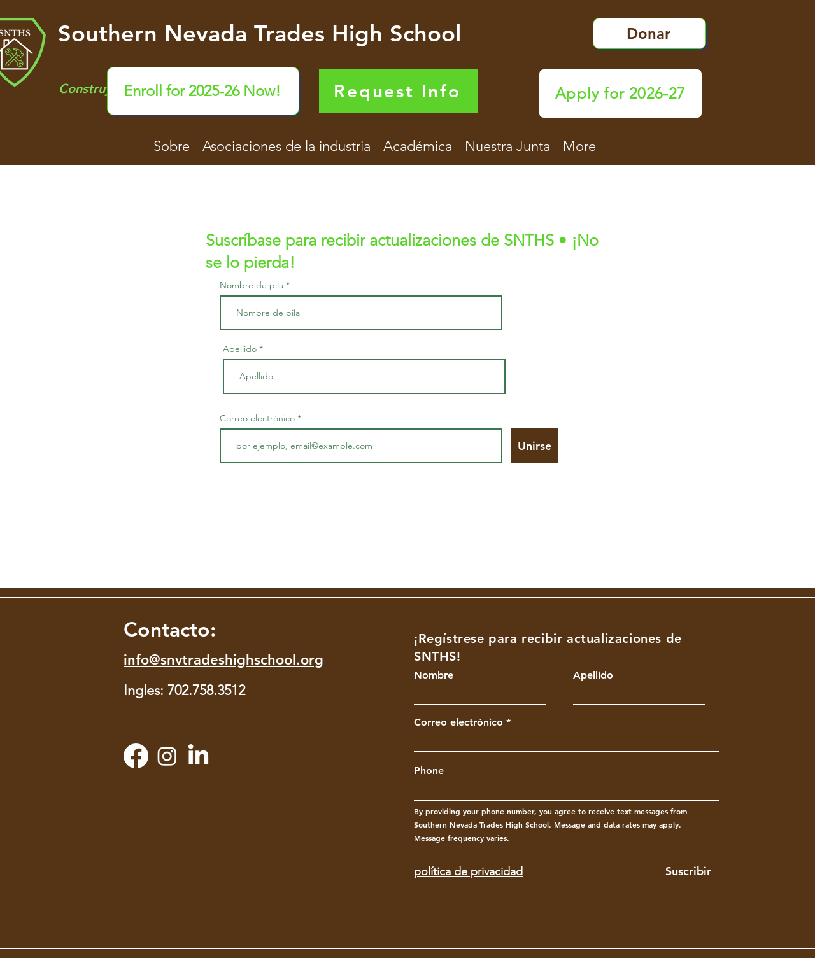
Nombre (433, 675)
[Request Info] (398, 91)
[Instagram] (167, 755)
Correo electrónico (257, 418)
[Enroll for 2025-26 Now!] (203, 91)
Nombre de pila (251, 285)
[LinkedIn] (198, 755)
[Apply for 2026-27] (620, 93)
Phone (429, 771)
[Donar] (649, 33)
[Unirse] (534, 445)
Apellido (240, 348)
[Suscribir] (675, 871)
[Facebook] (136, 755)
